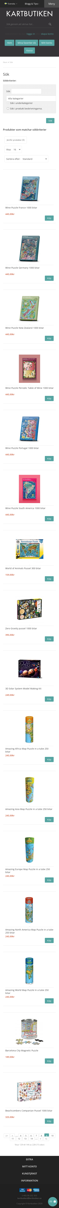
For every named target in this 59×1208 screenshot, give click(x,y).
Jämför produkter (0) (16, 140)
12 (19, 1138)
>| (46, 1138)
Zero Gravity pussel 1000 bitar (21, 628)
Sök (11, 62)
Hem (5, 62)
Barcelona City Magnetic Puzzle (21, 1050)
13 (25, 1138)
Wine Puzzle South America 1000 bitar (25, 508)
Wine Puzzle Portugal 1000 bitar (22, 448)
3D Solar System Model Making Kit (23, 688)
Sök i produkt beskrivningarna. (26, 108)
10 (52, 1135)
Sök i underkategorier (21, 103)
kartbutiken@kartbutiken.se (29, 1198)
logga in (31, 33)
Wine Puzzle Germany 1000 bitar (22, 267)
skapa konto (47, 33)
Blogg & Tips (31, 3)
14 (32, 1138)
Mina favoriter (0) (27, 42)
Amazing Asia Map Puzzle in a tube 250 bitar (28, 809)
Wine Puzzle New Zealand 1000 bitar (24, 327)
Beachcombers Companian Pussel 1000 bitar (28, 1110)
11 (13, 1138)
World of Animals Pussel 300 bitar (23, 568)
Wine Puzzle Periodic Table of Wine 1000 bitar (29, 387)
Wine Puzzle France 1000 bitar (21, 207)
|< (7, 1135)
